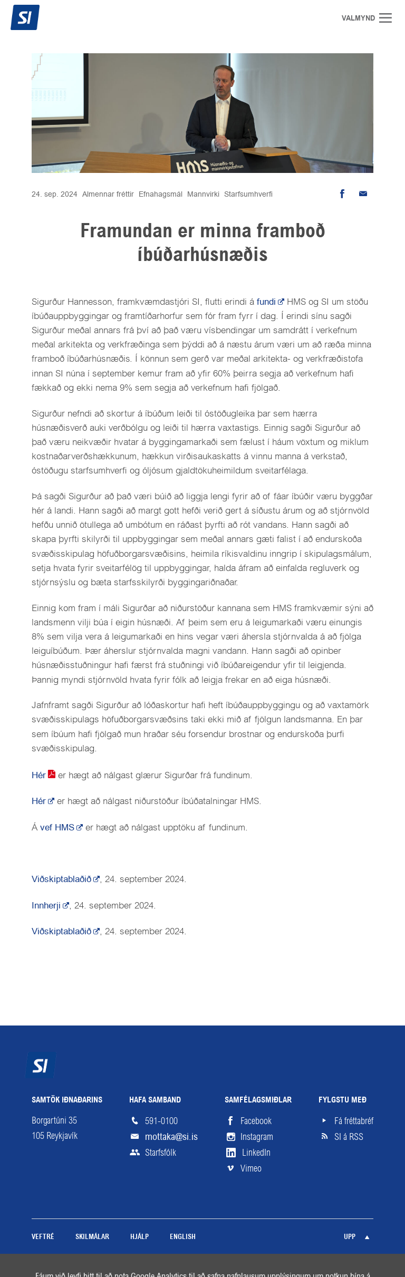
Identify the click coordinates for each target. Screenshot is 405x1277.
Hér (39, 775)
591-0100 (161, 1121)
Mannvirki (203, 194)
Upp (349, 1237)
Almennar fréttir (108, 194)
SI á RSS (348, 1136)
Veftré (43, 1237)
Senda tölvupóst (362, 194)
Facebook (256, 1121)
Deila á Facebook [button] (341, 194)
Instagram (256, 1136)
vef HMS (57, 827)
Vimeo (251, 1168)
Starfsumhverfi (248, 194)
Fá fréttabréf (353, 1121)
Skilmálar (92, 1237)
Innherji (46, 905)
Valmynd (389, 17)
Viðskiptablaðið (61, 879)
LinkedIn (256, 1152)
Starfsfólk (160, 1152)
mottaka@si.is (171, 1136)
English (183, 1237)
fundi (266, 301)
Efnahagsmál (160, 194)
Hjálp (139, 1237)
